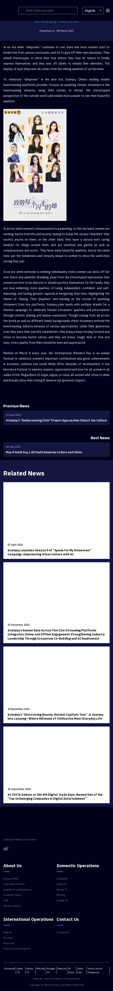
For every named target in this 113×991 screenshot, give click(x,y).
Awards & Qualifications (17, 889)
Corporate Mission (14, 884)
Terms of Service (53, 979)
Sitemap (38, 979)
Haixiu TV (62, 889)
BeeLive (7, 932)
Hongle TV (62, 900)
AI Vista (8, 938)
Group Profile (10, 879)
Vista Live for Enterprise (16, 949)
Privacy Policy (72, 979)
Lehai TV (61, 884)
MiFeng (61, 895)
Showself (62, 879)
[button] (107, 10)
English (93, 10)
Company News (12, 895)
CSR (5, 900)
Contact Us (63, 932)
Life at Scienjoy (12, 906)
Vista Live (8, 943)
